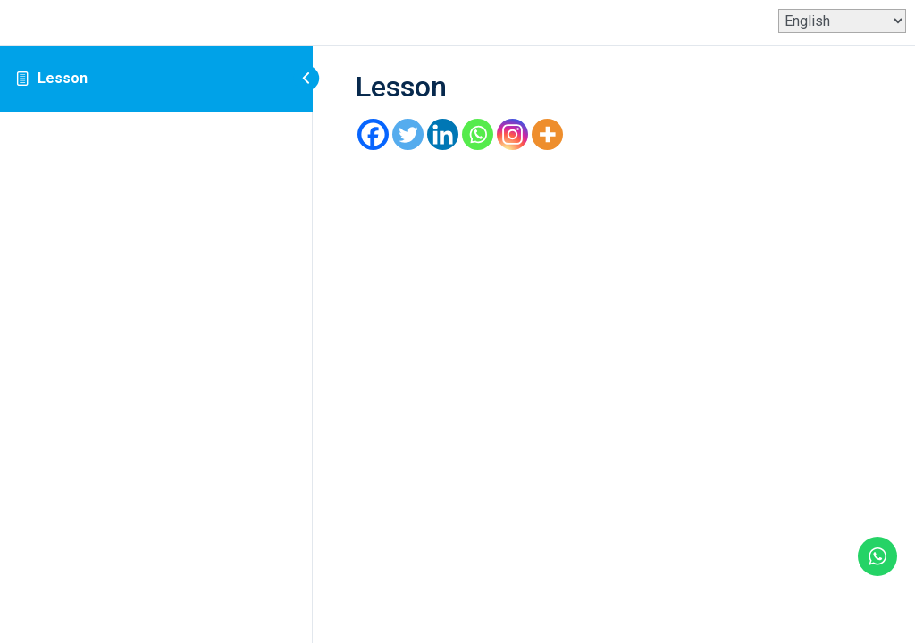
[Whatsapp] (477, 134)
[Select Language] (842, 21)
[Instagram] (512, 134)
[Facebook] (373, 134)
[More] (547, 134)
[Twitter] (408, 134)
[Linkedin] (442, 134)
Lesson (63, 78)
